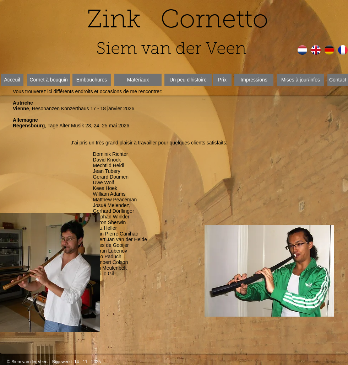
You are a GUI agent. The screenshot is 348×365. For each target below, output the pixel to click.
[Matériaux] (138, 80)
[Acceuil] (12, 80)
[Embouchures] (91, 80)
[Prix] (222, 80)
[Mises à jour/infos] (300, 80)
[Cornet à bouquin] (48, 80)
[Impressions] (253, 80)
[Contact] (337, 80)
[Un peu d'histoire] (188, 80)
